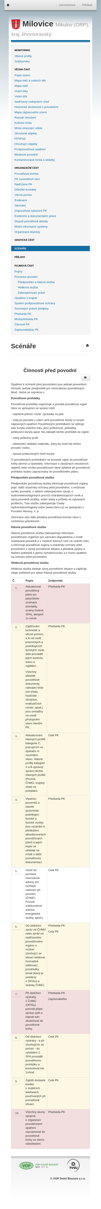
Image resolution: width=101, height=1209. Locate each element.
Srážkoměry (22, 61)
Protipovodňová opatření (30, 149)
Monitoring (22, 50)
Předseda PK (22, 313)
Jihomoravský (36, 34)
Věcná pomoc (23, 195)
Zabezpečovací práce (31, 292)
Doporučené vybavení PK (30, 210)
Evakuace (20, 200)
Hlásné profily (23, 56)
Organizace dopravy (27, 232)
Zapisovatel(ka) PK (26, 329)
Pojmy (18, 271)
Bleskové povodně (26, 154)
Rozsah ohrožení (25, 117)
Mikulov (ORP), (72, 25)
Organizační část (26, 168)
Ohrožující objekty (25, 144)
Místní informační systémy (31, 226)
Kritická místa (23, 122)
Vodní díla (20, 96)
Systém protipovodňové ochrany (34, 303)
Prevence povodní (26, 276)
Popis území (22, 75)
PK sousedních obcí (27, 179)
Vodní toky (21, 91)
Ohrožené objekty (25, 133)
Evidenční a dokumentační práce (35, 216)
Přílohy (19, 257)
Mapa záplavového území (30, 112)
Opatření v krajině (25, 298)
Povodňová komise (26, 173)
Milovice (33, 23)
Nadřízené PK (23, 184)
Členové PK (22, 324)
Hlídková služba (28, 287)
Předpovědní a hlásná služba (36, 282)
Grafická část (24, 240)
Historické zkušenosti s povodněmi (36, 107)
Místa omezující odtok (28, 128)
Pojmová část (24, 265)
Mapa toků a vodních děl (30, 80)
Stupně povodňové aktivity (31, 221)
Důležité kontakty (25, 189)
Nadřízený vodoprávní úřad (31, 101)
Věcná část (22, 69)
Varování (20, 205)
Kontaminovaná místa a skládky (34, 159)
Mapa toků (21, 85)
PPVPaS (20, 138)
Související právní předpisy (31, 308)
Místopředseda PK (26, 319)
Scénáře (20, 248)
